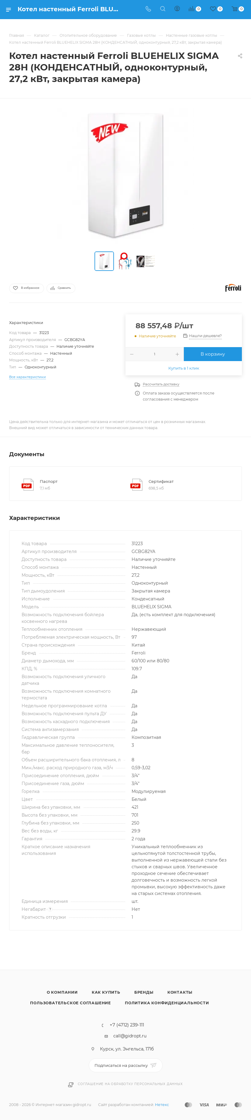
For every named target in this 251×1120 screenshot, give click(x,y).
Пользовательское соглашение (70, 1003)
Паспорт (48, 481)
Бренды (143, 992)
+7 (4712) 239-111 (127, 1025)
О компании (62, 992)
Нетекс (162, 1104)
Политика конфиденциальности (167, 1003)
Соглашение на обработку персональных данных (130, 1084)
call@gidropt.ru (129, 1036)
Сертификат (161, 481)
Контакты (179, 992)
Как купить (106, 992)
